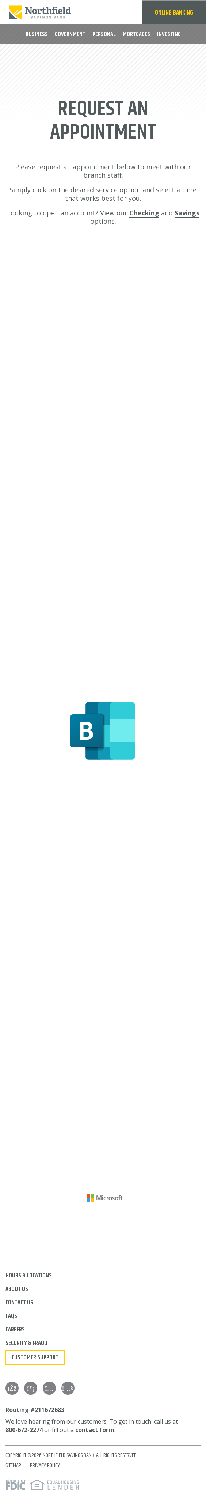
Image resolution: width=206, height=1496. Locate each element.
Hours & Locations (28, 1275)
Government (70, 34)
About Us (16, 1289)
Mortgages (136, 34)
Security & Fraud (26, 1343)
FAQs (11, 1316)
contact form (94, 1430)
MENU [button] (11, 33)
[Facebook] (12, 1388)
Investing (169, 34)
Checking (144, 212)
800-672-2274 (24, 1430)
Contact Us (19, 1302)
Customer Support (35, 1357)
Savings (187, 212)
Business (37, 34)
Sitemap (13, 1465)
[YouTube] (68, 1388)
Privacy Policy (45, 1465)
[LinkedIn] (30, 1388)
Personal (104, 34)
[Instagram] (49, 1388)
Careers (15, 1329)
